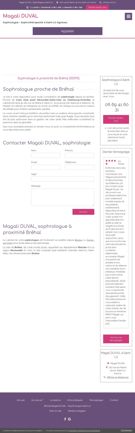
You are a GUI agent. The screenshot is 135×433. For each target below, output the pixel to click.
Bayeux (79, 240)
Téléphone (70, 162)
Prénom (69, 150)
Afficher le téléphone (117, 377)
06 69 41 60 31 (117, 107)
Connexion (126, 430)
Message (35, 186)
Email (34, 162)
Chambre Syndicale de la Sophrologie (84, 431)
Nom (33, 150)
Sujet (33, 174)
